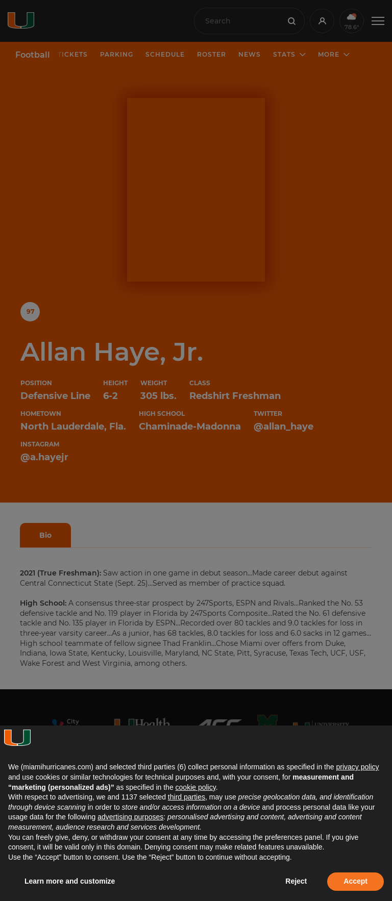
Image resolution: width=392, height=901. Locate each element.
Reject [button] (296, 881)
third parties (186, 797)
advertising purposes (130, 817)
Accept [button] (356, 881)
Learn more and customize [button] (69, 881)
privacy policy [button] (357, 767)
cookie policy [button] (196, 787)
